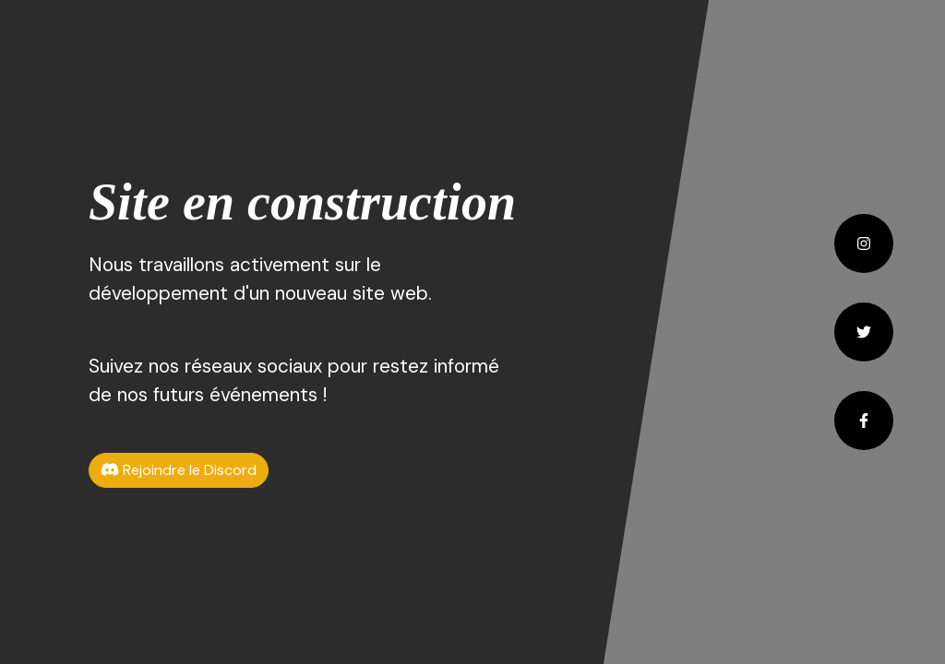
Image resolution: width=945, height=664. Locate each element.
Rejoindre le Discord (179, 470)
